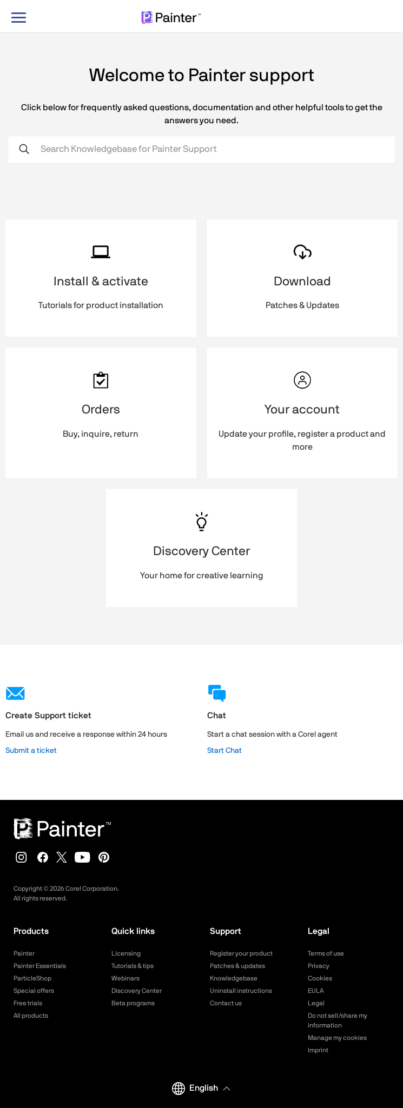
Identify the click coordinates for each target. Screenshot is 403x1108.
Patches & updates (237, 966)
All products (31, 1015)
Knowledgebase (233, 978)
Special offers (34, 990)
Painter (24, 953)
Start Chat (224, 751)
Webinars (125, 978)
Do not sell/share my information (337, 1020)
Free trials (28, 1003)
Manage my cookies (337, 1037)
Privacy (318, 966)
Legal (316, 1003)
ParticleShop (32, 978)
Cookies (320, 978)
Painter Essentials (40, 966)
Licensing (126, 953)
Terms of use (326, 953)
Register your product (241, 953)
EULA (315, 990)
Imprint (318, 1050)
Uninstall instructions (241, 990)
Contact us (226, 1003)
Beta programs (133, 1003)
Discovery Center (136, 990)
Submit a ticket (31, 751)
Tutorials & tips (132, 966)
